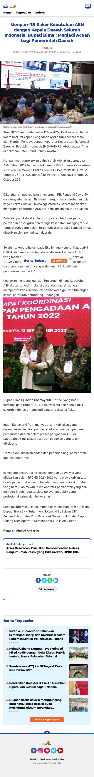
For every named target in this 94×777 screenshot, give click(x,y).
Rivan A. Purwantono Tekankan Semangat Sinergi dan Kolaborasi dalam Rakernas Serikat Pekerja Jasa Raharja (37, 635)
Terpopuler (23, 12)
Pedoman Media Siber (52, 759)
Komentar (47, 588)
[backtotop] (47, 734)
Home (7, 12)
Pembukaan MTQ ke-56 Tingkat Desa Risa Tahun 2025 (35, 668)
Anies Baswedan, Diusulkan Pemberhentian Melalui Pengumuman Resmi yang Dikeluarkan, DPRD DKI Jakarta (42, 550)
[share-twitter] (44, 580)
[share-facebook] (38, 580)
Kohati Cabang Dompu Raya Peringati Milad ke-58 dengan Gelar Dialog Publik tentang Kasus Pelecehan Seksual (37, 652)
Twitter (55, 752)
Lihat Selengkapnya (47, 719)
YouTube (62, 752)
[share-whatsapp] (50, 580)
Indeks (40, 12)
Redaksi (33, 759)
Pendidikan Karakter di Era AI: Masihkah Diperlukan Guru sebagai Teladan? (37, 685)
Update (59, 260)
